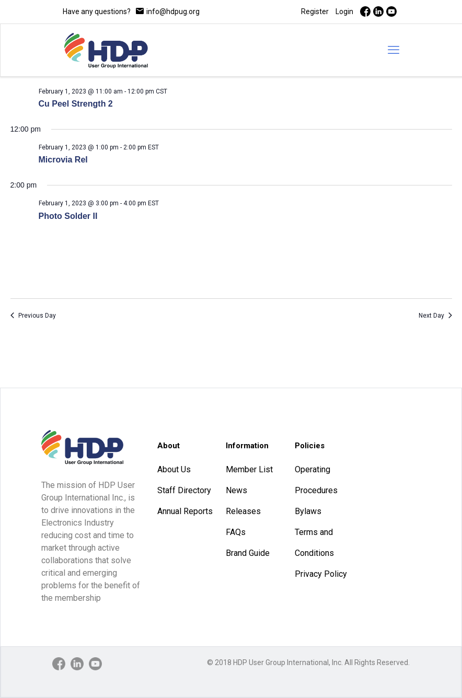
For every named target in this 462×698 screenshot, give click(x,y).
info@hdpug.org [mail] (173, 11)
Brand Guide (248, 553)
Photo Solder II (68, 216)
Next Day (435, 315)
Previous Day (33, 315)
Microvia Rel (63, 159)
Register (315, 11)
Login (344, 11)
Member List (249, 469)
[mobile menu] (393, 50)
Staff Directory (184, 490)
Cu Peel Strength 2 (76, 103)
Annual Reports (185, 511)
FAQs (236, 532)
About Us (174, 469)
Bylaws (308, 511)
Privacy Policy (321, 574)
